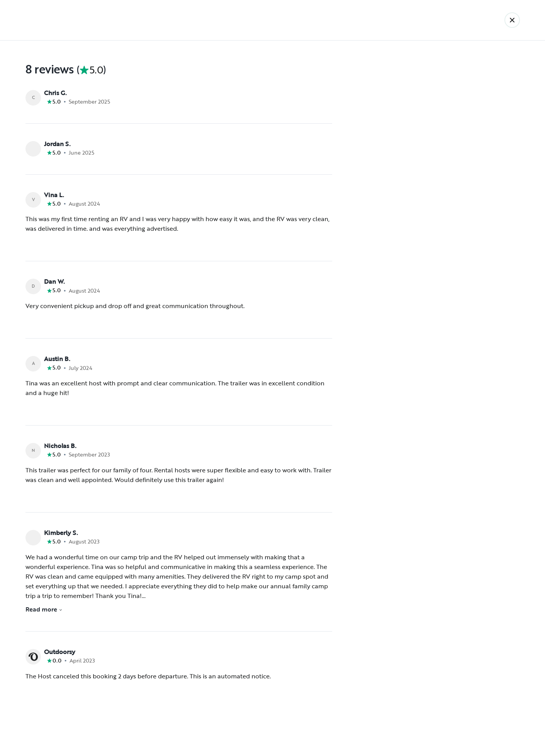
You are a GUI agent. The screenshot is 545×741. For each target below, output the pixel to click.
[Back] (512, 20)
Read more (44, 609)
